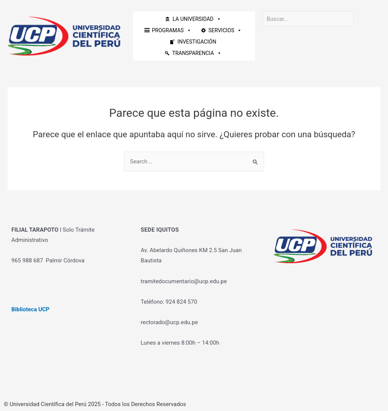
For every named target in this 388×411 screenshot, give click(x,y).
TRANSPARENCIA (196, 53)
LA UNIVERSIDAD (196, 19)
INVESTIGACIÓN (196, 42)
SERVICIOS (225, 30)
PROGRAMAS (171, 30)
